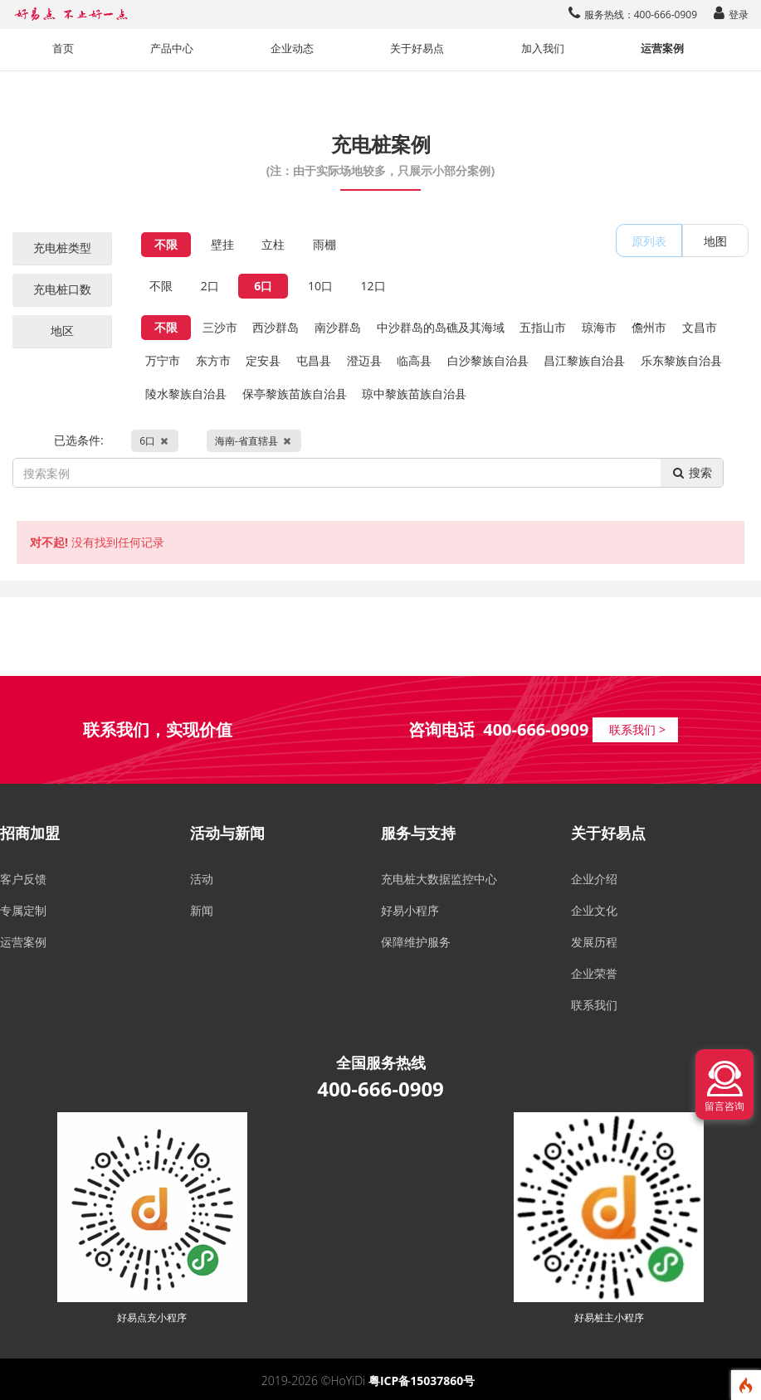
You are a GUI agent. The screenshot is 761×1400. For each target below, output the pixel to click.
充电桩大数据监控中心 (439, 879)
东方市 (213, 360)
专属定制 (23, 910)
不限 (166, 244)
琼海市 (599, 327)
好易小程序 (410, 910)
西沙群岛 (275, 327)
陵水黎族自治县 (186, 393)
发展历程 (594, 942)
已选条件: (177, 441)
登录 (731, 14)
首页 (63, 48)
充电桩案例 (380, 153)
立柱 (273, 244)
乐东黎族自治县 (681, 360)
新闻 (201, 910)
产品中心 (171, 48)
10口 (320, 286)
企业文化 (594, 910)
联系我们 (594, 1005)
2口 (210, 286)
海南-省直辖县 (254, 441)
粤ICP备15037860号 (421, 1380)
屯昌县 (313, 360)
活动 (201, 879)
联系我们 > (637, 729)
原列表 (649, 241)
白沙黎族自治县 (488, 360)
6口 (263, 286)
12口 (373, 286)
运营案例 (662, 48)
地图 (715, 241)
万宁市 (162, 360)
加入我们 (542, 48)
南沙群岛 (338, 327)
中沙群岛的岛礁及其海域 (441, 327)
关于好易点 (417, 48)
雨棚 (324, 244)
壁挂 (222, 244)
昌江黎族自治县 (584, 360)
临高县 (414, 360)
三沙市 (219, 327)
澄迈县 (364, 360)
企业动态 (292, 48)
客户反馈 (23, 879)
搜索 (691, 472)
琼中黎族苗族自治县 (414, 393)
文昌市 (699, 327)
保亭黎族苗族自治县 (294, 393)
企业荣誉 (594, 973)
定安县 (263, 360)
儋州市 (649, 327)
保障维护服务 (416, 942)
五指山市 (543, 327)
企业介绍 (594, 879)
